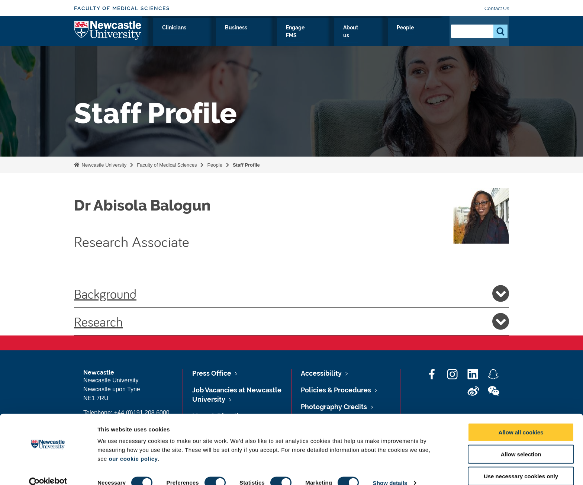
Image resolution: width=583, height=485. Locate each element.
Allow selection (520, 442)
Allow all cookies (521, 420)
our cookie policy (133, 446)
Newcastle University (103, 165)
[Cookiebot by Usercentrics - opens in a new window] (48, 470)
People (427, 36)
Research (201, 36)
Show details (390, 470)
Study (234, 36)
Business (307, 36)
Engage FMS (350, 36)
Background (291, 293)
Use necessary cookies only (521, 463)
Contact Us (496, 8)
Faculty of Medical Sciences (122, 8)
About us (392, 36)
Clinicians (269, 36)
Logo (108, 34)
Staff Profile (246, 165)
